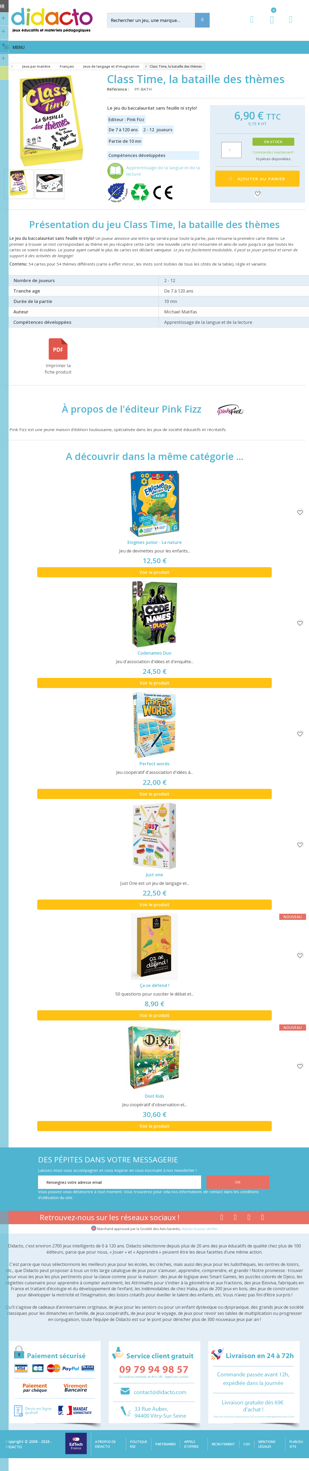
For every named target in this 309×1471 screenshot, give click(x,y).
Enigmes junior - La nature (154, 542)
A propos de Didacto (105, 1444)
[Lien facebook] (222, 1218)
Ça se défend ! (154, 985)
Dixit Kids (154, 1096)
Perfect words (154, 764)
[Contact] (291, 24)
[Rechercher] (156, 20)
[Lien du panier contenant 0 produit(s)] (269, 24)
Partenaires (165, 1444)
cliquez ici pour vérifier (199, 1229)
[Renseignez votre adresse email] (119, 1182)
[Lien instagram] (249, 1218)
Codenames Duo (154, 653)
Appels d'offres (191, 1444)
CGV (246, 1444)
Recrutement (223, 1444)
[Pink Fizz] (225, 409)
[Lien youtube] (235, 1218)
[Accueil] (11, 66)
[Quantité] (231, 150)
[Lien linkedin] (262, 1218)
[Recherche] (202, 20)
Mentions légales (267, 1444)
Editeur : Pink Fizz (126, 119)
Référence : (119, 89)
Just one (154, 875)
